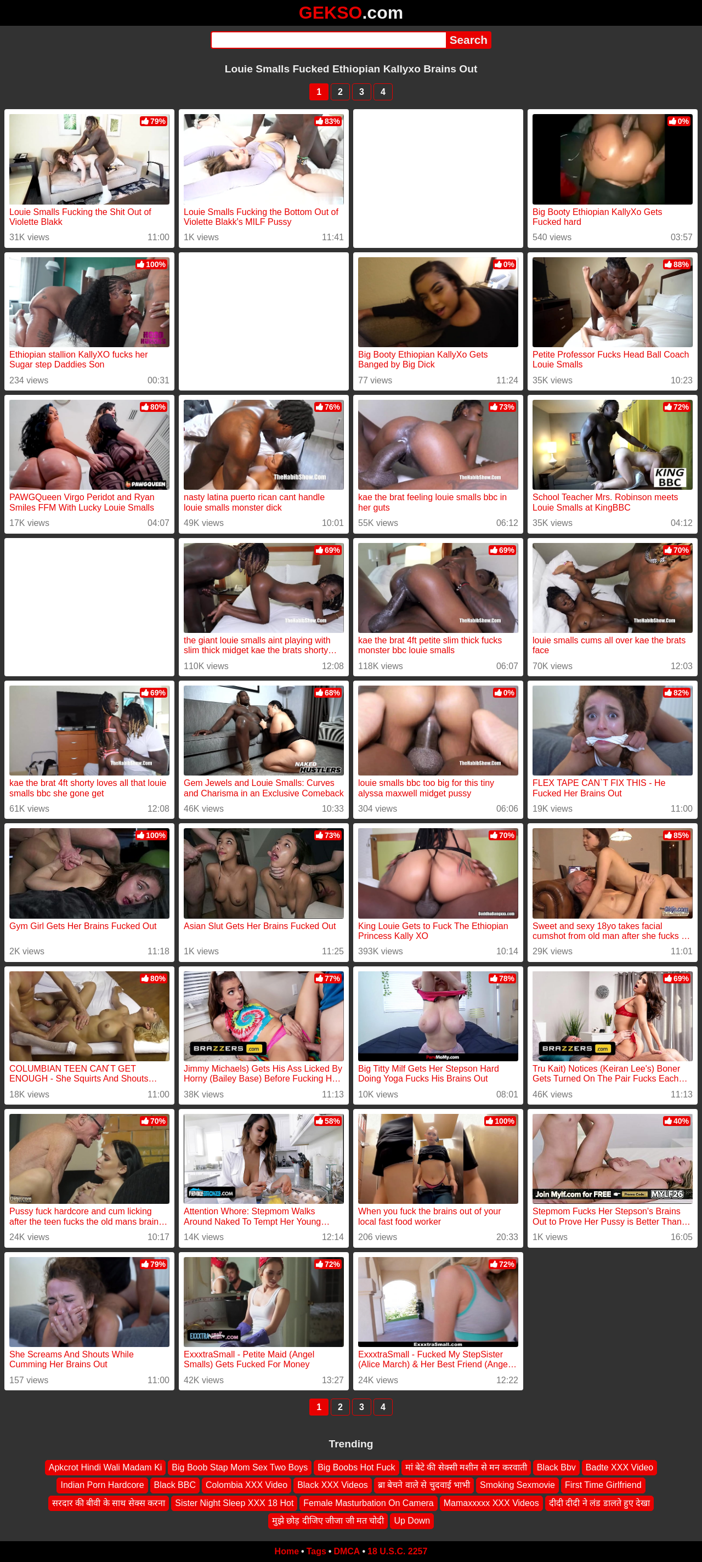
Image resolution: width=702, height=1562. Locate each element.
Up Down (412, 1520)
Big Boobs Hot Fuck (356, 1467)
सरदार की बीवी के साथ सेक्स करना (109, 1502)
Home (287, 1551)
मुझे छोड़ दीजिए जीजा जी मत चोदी (328, 1520)
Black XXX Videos (332, 1485)
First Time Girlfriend (603, 1485)
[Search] (328, 40)
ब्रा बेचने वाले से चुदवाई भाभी (424, 1485)
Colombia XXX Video (246, 1485)
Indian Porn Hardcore (102, 1485)
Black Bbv (556, 1467)
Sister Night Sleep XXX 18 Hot (234, 1502)
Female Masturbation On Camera (368, 1502)
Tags (316, 1551)
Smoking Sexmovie (517, 1485)
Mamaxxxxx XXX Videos (491, 1502)
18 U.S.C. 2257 (397, 1551)
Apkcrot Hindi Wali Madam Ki (105, 1467)
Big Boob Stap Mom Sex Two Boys (240, 1467)
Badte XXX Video (619, 1467)
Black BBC (175, 1485)
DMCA (346, 1551)
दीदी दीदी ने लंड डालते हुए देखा (599, 1502)
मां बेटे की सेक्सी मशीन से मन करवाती (466, 1467)
